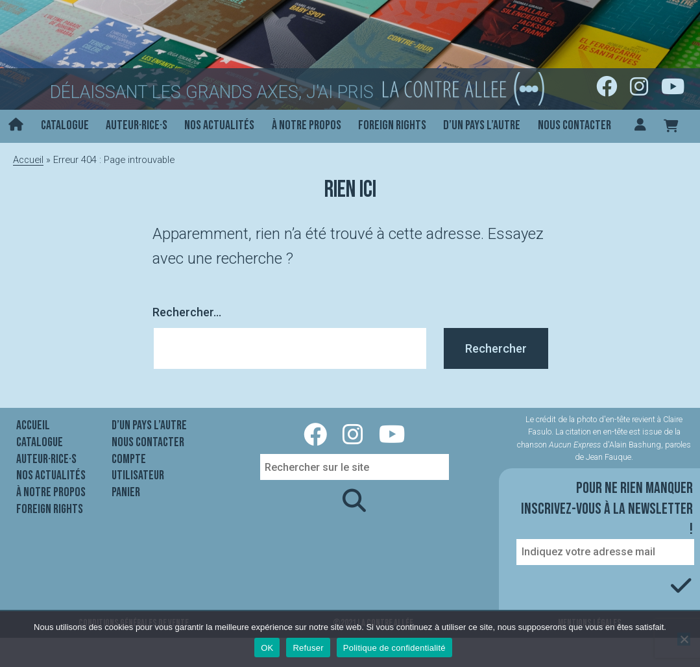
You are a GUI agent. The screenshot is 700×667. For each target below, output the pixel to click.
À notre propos (306, 125)
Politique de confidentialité (394, 648)
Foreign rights (392, 125)
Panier (126, 492)
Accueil (28, 160)
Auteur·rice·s (136, 125)
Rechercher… (186, 312)
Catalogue (65, 125)
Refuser (308, 648)
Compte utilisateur (138, 467)
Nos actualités (219, 125)
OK (267, 648)
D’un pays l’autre (481, 125)
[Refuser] (683, 639)
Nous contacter (574, 125)
